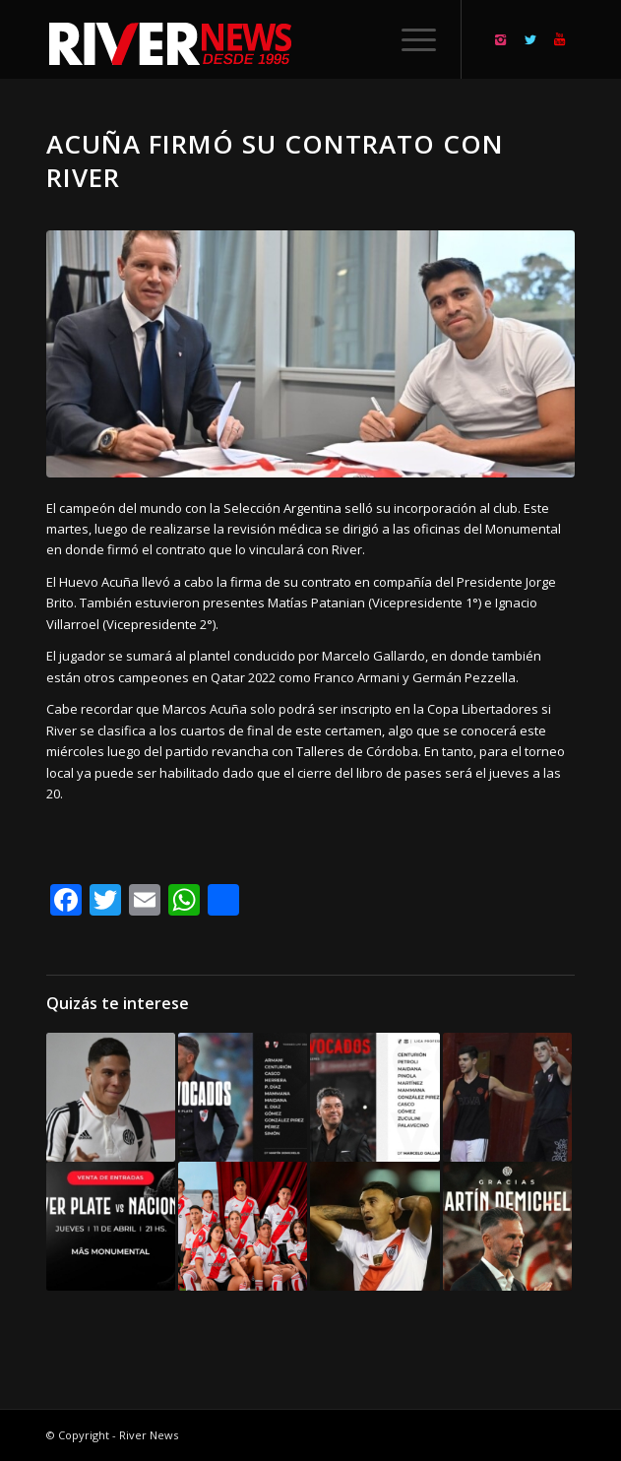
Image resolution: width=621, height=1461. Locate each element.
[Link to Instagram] (501, 40)
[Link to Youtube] (560, 40)
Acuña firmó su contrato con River (275, 160)
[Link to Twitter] (530, 40)
